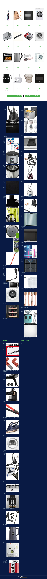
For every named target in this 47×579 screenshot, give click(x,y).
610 (25, 95)
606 (17, 95)
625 (37, 95)
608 (21, 95)
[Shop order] (39, 9)
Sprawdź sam (7, 90)
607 (19, 95)
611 (27, 95)
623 (33, 95)
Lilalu (4, 2)
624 (35, 95)
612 (29, 95)
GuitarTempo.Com (25, 577)
